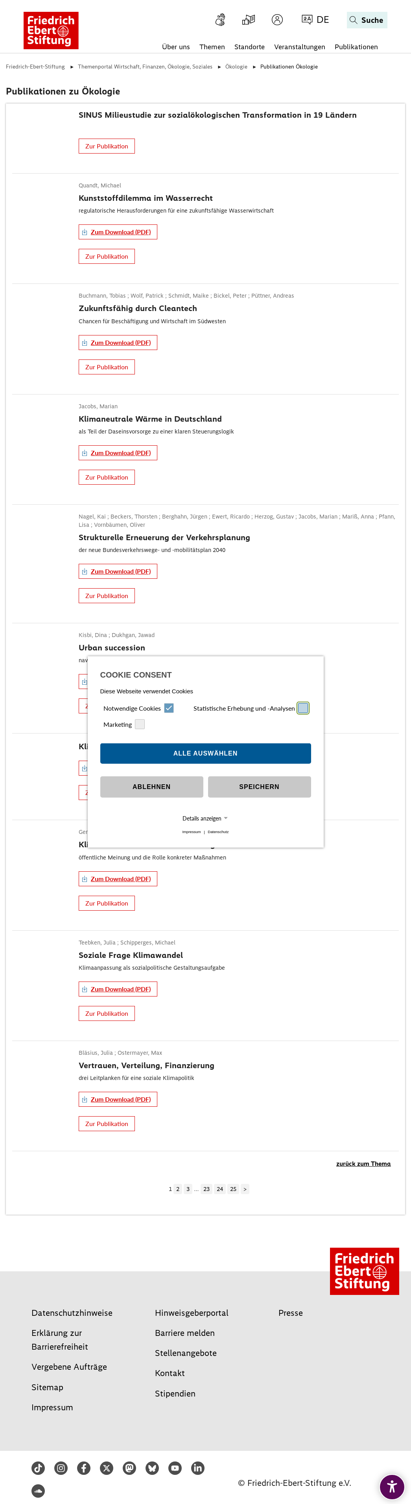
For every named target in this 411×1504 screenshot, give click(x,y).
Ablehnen (152, 786)
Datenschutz (218, 832)
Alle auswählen (205, 753)
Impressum (191, 832)
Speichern (259, 786)
